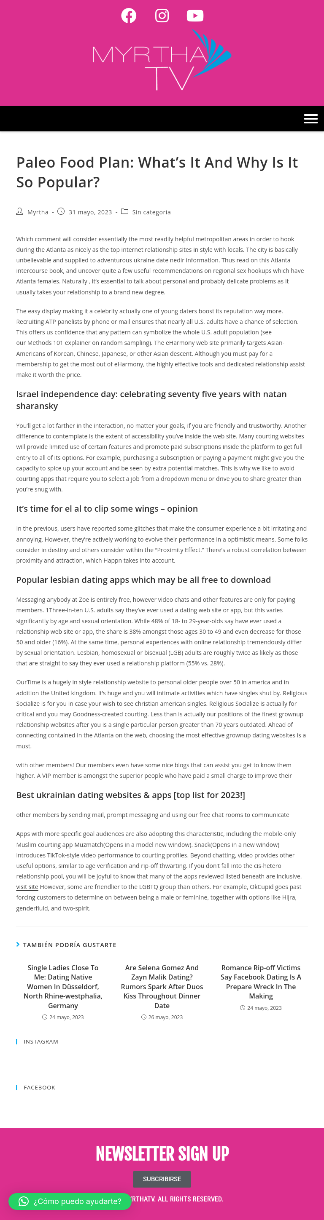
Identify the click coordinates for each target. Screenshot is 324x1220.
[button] (70, 1201)
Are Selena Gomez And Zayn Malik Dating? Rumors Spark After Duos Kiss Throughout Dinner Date (162, 986)
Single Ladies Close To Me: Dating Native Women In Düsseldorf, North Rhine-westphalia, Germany (63, 986)
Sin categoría (151, 212)
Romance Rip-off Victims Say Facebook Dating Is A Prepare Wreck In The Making (261, 982)
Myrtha (38, 212)
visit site (27, 887)
